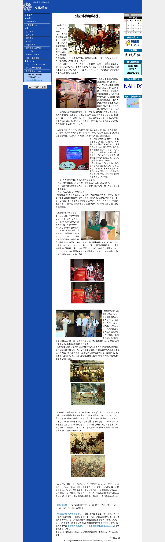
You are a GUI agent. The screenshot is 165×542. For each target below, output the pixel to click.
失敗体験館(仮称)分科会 (67, 514)
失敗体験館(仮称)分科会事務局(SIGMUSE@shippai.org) (91, 526)
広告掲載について (62, 12)
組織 (27, 28)
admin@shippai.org (34, 80)
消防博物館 (62, 505)
